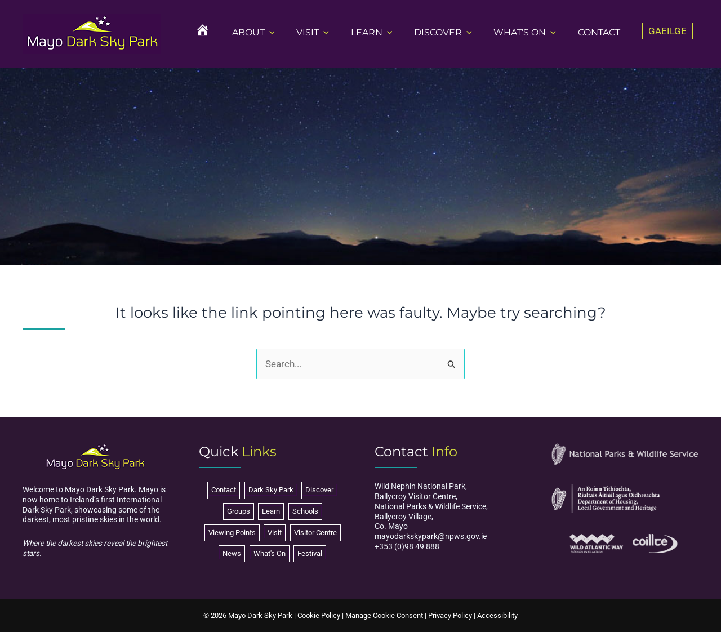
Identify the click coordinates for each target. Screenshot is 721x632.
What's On (269, 553)
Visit (275, 532)
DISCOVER (452, 32)
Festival (309, 553)
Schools (305, 511)
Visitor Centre (315, 532)
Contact (223, 490)
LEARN (384, 32)
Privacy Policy (450, 615)
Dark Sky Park (270, 490)
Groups (238, 511)
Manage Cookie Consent (384, 615)
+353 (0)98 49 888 (407, 546)
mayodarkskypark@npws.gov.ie (431, 536)
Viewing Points (232, 532)
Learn (271, 511)
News (231, 553)
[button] (289, 32)
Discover (319, 490)
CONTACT (601, 32)
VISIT (329, 32)
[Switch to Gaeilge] (667, 31)
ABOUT (273, 32)
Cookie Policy (318, 615)
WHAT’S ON (530, 32)
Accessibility (497, 615)
